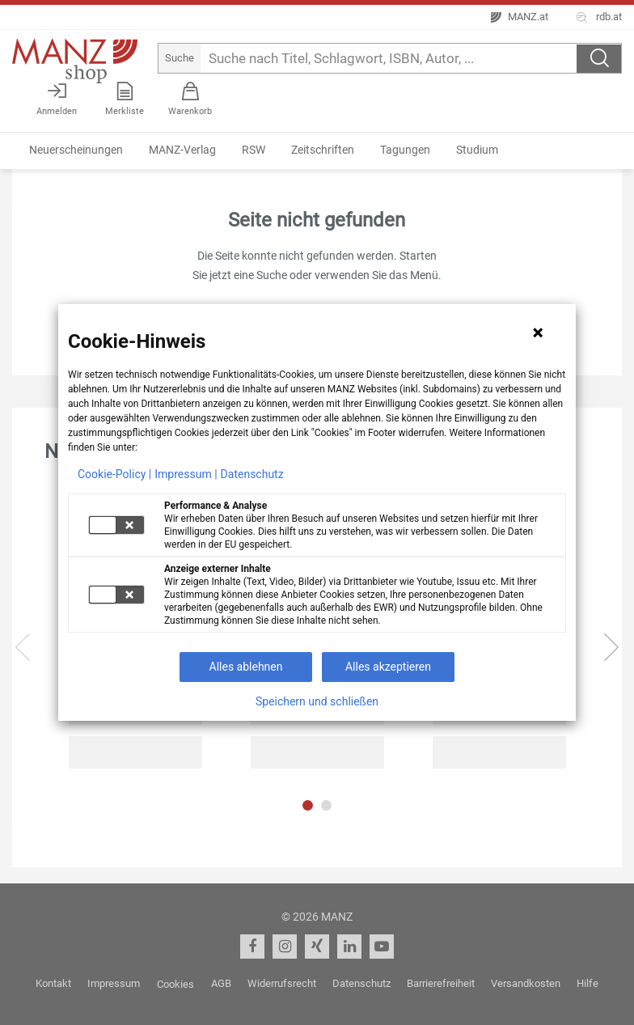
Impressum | (185, 474)
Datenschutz (252, 474)
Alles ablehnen (246, 666)
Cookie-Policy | (114, 474)
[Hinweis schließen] (537, 332)
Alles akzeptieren (388, 666)
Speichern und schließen (317, 701)
